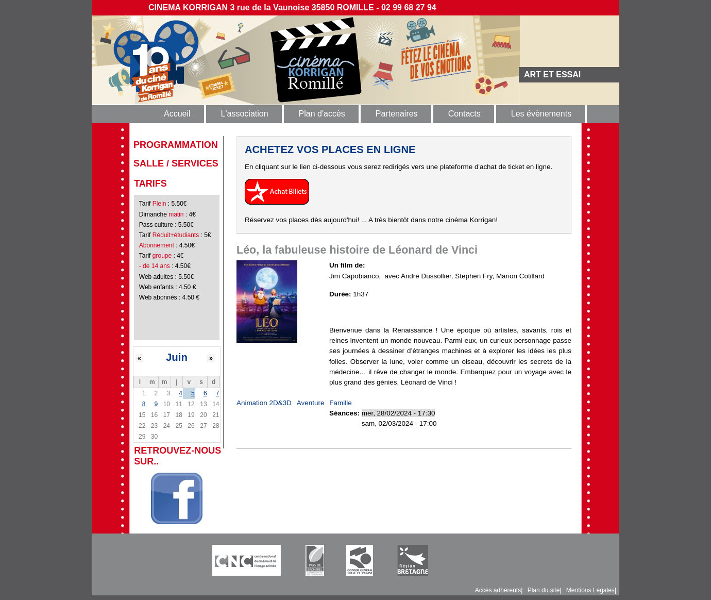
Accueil (177, 113)
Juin (177, 357)
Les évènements (541, 113)
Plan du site (544, 590)
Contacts (464, 113)
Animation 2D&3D (264, 403)
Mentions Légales (590, 590)
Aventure (311, 403)
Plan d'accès (322, 113)
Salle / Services (175, 163)
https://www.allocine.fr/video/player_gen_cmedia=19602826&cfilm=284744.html (450, 312)
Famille (340, 403)
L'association (244, 113)
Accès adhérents (498, 590)
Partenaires (397, 113)
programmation (175, 145)
